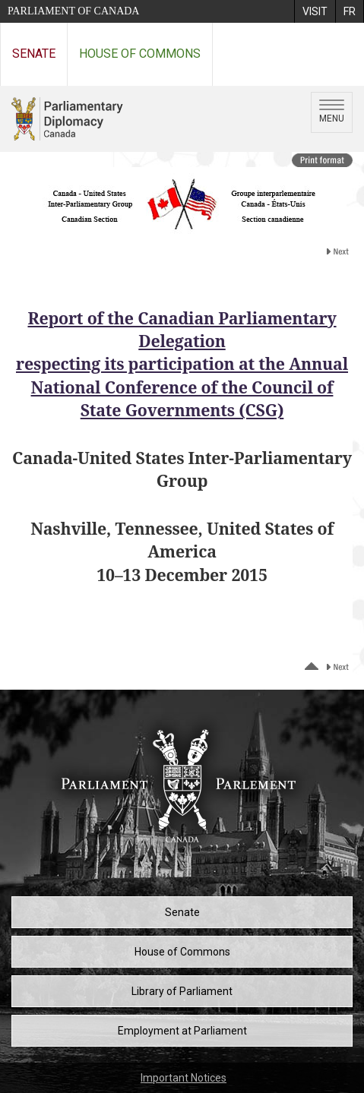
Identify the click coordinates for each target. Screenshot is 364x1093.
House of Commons (140, 53)
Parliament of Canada (73, 11)
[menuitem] (314, 11)
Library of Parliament (182, 991)
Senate (33, 53)
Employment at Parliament (182, 1031)
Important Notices (183, 1078)
